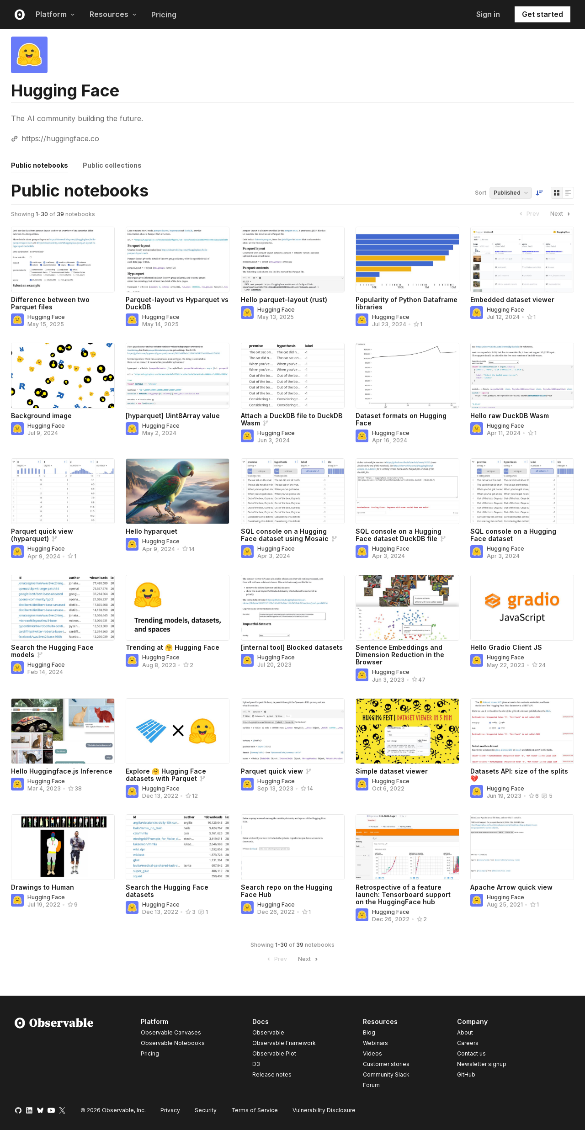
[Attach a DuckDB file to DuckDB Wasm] (293, 375)
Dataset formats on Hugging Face (401, 419)
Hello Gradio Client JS (506, 647)
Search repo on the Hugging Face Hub (287, 890)
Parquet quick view (272, 771)
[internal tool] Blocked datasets (292, 647)
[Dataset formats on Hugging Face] (407, 375)
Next (561, 214)
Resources (113, 14)
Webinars (375, 1043)
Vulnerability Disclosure (324, 1110)
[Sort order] (539, 193)
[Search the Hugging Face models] (63, 608)
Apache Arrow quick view (511, 887)
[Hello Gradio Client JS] (522, 608)
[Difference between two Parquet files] (63, 259)
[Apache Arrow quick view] (522, 847)
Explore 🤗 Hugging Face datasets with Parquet (166, 774)
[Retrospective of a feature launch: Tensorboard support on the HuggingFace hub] (407, 847)
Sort (480, 192)
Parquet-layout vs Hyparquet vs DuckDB (177, 303)
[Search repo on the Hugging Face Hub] (293, 847)
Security (206, 1110)
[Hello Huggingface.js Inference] (63, 731)
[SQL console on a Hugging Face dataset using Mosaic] (293, 491)
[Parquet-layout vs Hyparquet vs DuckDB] (177, 259)
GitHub (466, 1074)
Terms (254, 1110)
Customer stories (386, 1064)
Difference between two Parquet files (50, 303)
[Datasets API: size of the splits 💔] (522, 731)
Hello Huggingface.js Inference (61, 771)
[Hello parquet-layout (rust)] (293, 259)
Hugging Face (46, 316)
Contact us (471, 1053)
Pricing (163, 14)
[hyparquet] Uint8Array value (173, 415)
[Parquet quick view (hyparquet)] (63, 491)
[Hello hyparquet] (177, 491)
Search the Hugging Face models (52, 650)
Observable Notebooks (173, 1043)
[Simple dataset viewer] (407, 731)
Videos (372, 1053)
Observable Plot (274, 1053)
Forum (371, 1085)
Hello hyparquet (151, 531)
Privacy (170, 1110)
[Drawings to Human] (63, 847)
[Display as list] (568, 192)
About (465, 1032)
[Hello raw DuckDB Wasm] (522, 375)
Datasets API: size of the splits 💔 (519, 774)
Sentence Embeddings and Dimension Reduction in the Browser (400, 654)
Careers (468, 1043)
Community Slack (386, 1074)
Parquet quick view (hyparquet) (42, 534)
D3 (256, 1064)
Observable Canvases (171, 1032)
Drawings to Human (42, 887)
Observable (268, 1032)
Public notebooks (39, 165)
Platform (55, 14)
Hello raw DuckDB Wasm (509, 415)
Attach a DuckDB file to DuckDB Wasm (291, 419)
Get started (542, 14)
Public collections (112, 165)
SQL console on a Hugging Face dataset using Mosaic (285, 534)
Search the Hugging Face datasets (167, 890)
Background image (41, 415)
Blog (369, 1032)
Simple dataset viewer (392, 771)
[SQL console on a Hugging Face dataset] (522, 491)
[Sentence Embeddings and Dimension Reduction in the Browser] (407, 608)
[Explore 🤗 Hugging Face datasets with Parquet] (177, 731)
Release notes (272, 1074)
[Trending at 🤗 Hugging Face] (177, 608)
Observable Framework (284, 1043)
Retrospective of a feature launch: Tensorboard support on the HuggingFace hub (403, 894)
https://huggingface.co (60, 138)
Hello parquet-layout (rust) (284, 299)
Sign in (488, 14)
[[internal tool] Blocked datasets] (293, 608)
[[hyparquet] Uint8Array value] (177, 375)
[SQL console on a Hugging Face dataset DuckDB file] (407, 491)
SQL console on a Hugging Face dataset (513, 534)
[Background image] (63, 375)
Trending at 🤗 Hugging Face (172, 647)
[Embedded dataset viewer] (522, 259)
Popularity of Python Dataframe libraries (406, 303)
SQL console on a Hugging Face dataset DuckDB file (398, 534)
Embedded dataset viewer (512, 299)
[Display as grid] (556, 192)
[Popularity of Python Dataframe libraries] (407, 259)
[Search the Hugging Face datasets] (177, 847)
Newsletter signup (481, 1064)
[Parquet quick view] (293, 731)
